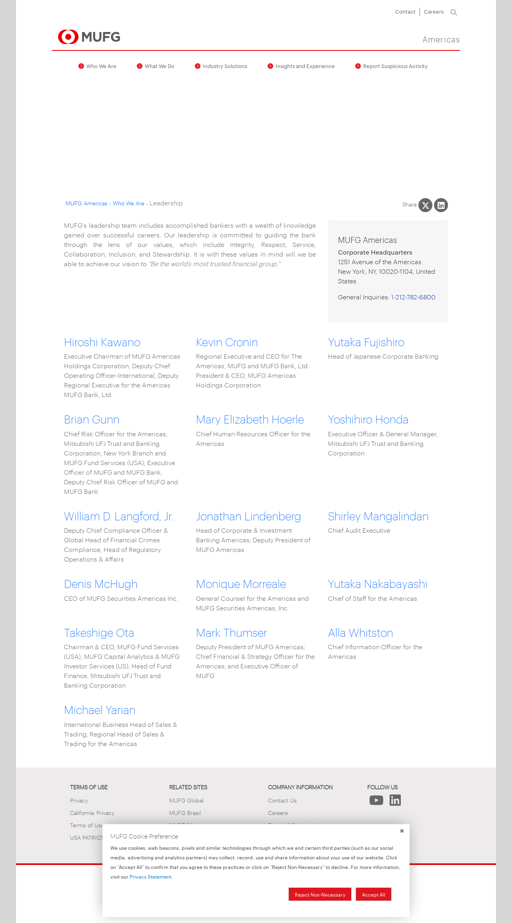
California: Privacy (92, 812)
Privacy (79, 800)
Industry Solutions (225, 65)
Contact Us (282, 800)
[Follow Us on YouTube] (376, 802)
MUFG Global (186, 800)
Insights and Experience (305, 65)
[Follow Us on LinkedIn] (395, 802)
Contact (405, 11)
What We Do (159, 65)
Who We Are (101, 65)
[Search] (454, 11)
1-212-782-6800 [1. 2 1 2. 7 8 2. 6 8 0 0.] (413, 297)
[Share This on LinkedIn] (441, 205)
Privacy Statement (150, 876)
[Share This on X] (425, 205)
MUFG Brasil (185, 812)
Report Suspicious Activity (395, 65)
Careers (434, 11)
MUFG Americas (87, 203)
